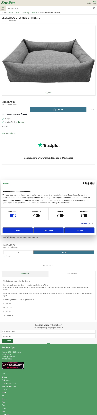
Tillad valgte (48, 230)
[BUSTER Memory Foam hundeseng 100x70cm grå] (16, 176)
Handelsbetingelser (8, 387)
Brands (4, 330)
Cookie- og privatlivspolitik (11, 390)
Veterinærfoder (7, 371)
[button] (48, 60)
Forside (10, 13)
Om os (4, 380)
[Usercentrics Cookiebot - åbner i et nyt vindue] (84, 183)
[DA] (8, 2)
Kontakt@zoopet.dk (8, 310)
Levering (21, 122)
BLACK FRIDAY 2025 (9, 337)
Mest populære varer (9, 340)
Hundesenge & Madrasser (29, 13)
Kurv (94, 2)
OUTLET (5, 343)
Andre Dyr (5, 368)
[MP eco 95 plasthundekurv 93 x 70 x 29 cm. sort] (48, 176)
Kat (3, 349)
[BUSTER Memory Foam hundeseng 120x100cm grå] (80, 176)
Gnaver (4, 352)
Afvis (18, 230)
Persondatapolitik (8, 393)
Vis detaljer (85, 224)
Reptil (4, 362)
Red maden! (6, 333)
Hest (3, 365)
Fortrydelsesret (7, 396)
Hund (17, 13)
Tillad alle (79, 230)
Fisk (3, 358)
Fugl (3, 355)
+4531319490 (6, 308)
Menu (2, 8)
